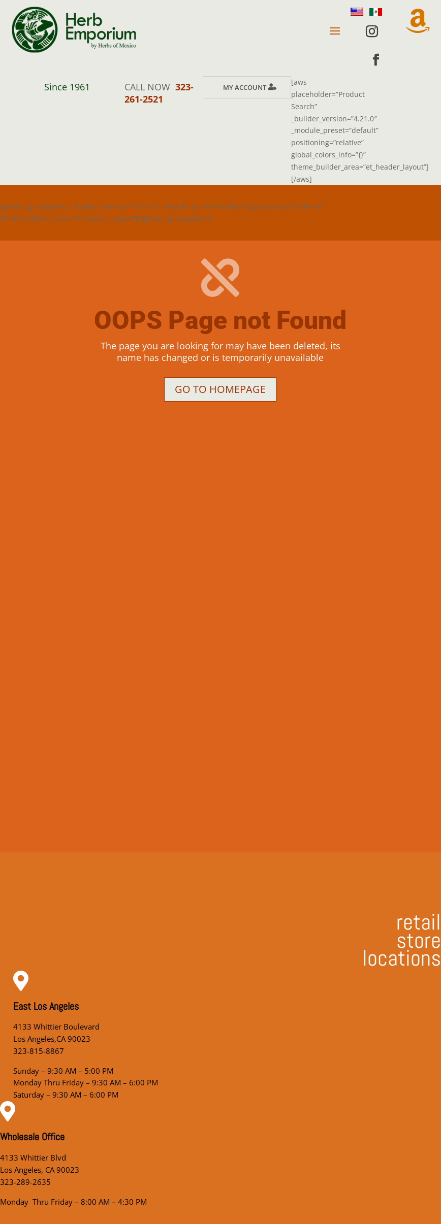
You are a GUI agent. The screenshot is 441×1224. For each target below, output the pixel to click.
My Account (244, 87)
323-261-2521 (159, 93)
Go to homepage (220, 389)
